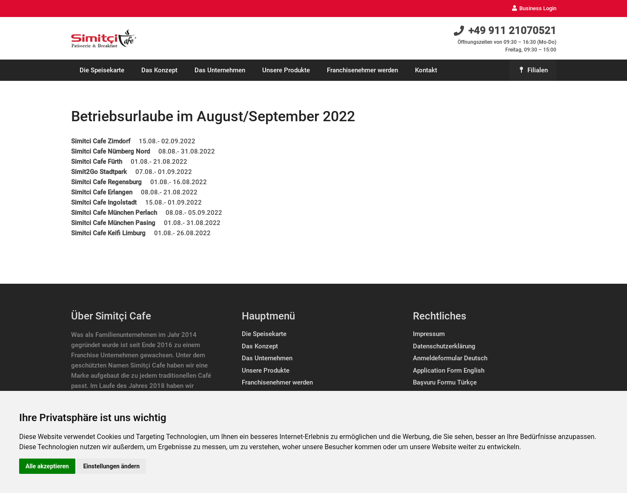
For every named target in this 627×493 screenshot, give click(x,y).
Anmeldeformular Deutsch (450, 358)
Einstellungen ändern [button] (111, 466)
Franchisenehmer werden (277, 382)
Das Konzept (260, 346)
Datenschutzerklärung (444, 346)
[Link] (104, 38)
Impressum (429, 334)
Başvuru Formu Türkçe (445, 382)
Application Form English (448, 370)
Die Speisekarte (264, 334)
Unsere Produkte (265, 370)
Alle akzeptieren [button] (47, 466)
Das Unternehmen (267, 358)
